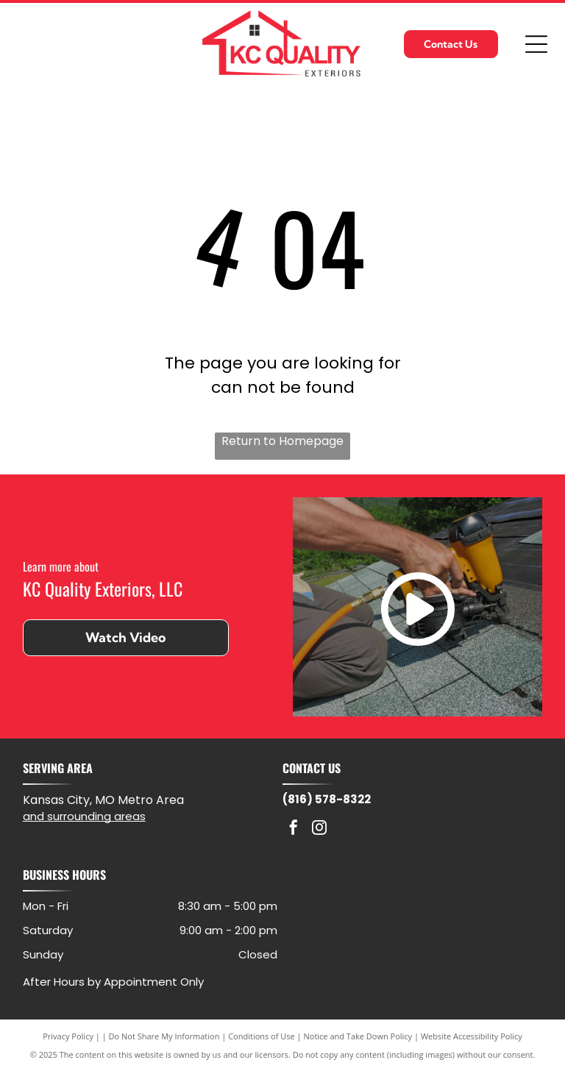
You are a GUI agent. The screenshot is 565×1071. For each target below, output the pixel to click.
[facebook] (293, 829)
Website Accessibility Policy (471, 1036)
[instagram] (319, 829)
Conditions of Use (261, 1036)
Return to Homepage (282, 441)
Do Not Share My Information (164, 1036)
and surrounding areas (84, 816)
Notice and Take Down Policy (358, 1036)
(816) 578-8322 (326, 799)
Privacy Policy (68, 1036)
